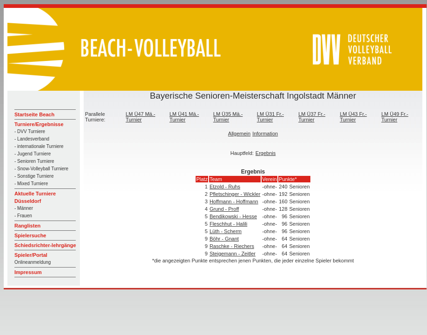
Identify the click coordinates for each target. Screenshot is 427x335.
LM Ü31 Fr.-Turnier (270, 116)
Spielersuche (30, 235)
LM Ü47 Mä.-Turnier (141, 116)
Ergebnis (266, 153)
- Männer (23, 208)
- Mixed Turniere (31, 183)
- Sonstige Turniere (34, 176)
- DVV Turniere (29, 131)
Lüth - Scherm (226, 231)
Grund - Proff (224, 209)
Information (265, 133)
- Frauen (23, 215)
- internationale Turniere (39, 146)
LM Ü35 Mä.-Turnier (228, 116)
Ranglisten (27, 225)
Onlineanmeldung (32, 262)
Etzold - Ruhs (225, 186)
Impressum (28, 272)
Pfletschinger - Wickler (235, 194)
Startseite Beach (34, 114)
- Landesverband (31, 138)
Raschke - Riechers (232, 246)
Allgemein (239, 133)
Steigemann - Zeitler (233, 253)
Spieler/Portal (30, 255)
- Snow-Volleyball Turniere (41, 168)
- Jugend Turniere (32, 153)
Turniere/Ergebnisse (39, 124)
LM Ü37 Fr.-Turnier (311, 116)
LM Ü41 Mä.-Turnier (184, 116)
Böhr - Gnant (224, 238)
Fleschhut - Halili (228, 224)
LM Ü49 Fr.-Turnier (394, 116)
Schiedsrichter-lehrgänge (45, 245)
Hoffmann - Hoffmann (234, 201)
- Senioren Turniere (34, 161)
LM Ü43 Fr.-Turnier (353, 116)
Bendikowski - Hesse (233, 216)
